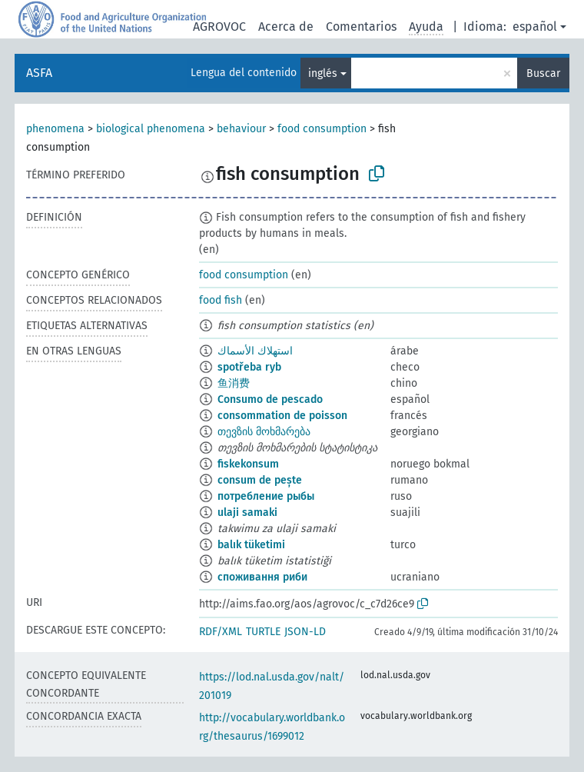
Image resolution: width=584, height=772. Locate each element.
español (535, 26)
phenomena (55, 128)
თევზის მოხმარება (263, 431)
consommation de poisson (282, 415)
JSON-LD (305, 631)
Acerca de (286, 26)
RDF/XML (220, 631)
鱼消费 (233, 383)
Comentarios (361, 26)
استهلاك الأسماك (255, 351)
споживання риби (262, 577)
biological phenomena (150, 128)
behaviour (241, 128)
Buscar (543, 73)
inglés (322, 73)
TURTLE (263, 631)
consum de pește (259, 480)
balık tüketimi (251, 544)
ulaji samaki (247, 512)
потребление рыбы (265, 496)
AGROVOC (219, 26)
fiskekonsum (248, 464)
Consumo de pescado (270, 399)
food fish (220, 300)
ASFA (39, 72)
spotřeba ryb (249, 367)
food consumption (322, 128)
